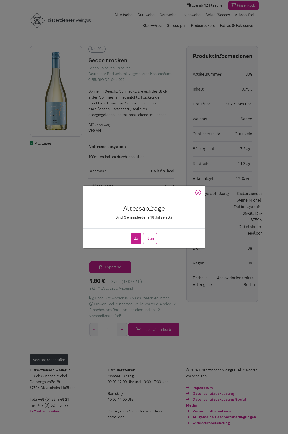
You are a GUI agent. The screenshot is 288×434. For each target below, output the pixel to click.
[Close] (198, 193)
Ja (136, 239)
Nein (150, 239)
